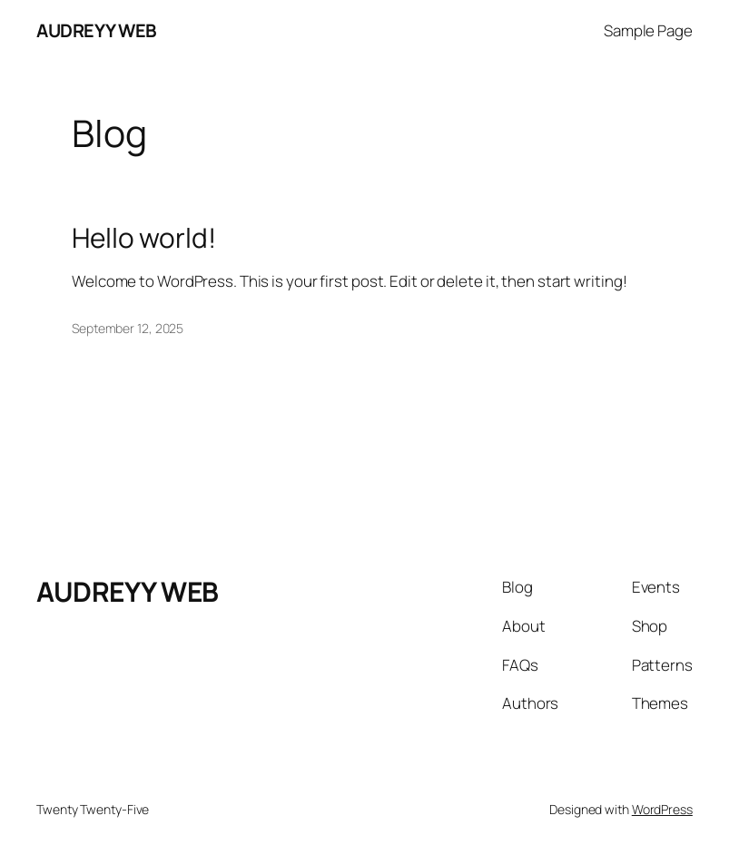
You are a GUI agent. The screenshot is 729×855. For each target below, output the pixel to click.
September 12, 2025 (127, 328)
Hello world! (144, 237)
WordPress (662, 809)
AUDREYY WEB (96, 30)
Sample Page (648, 30)
